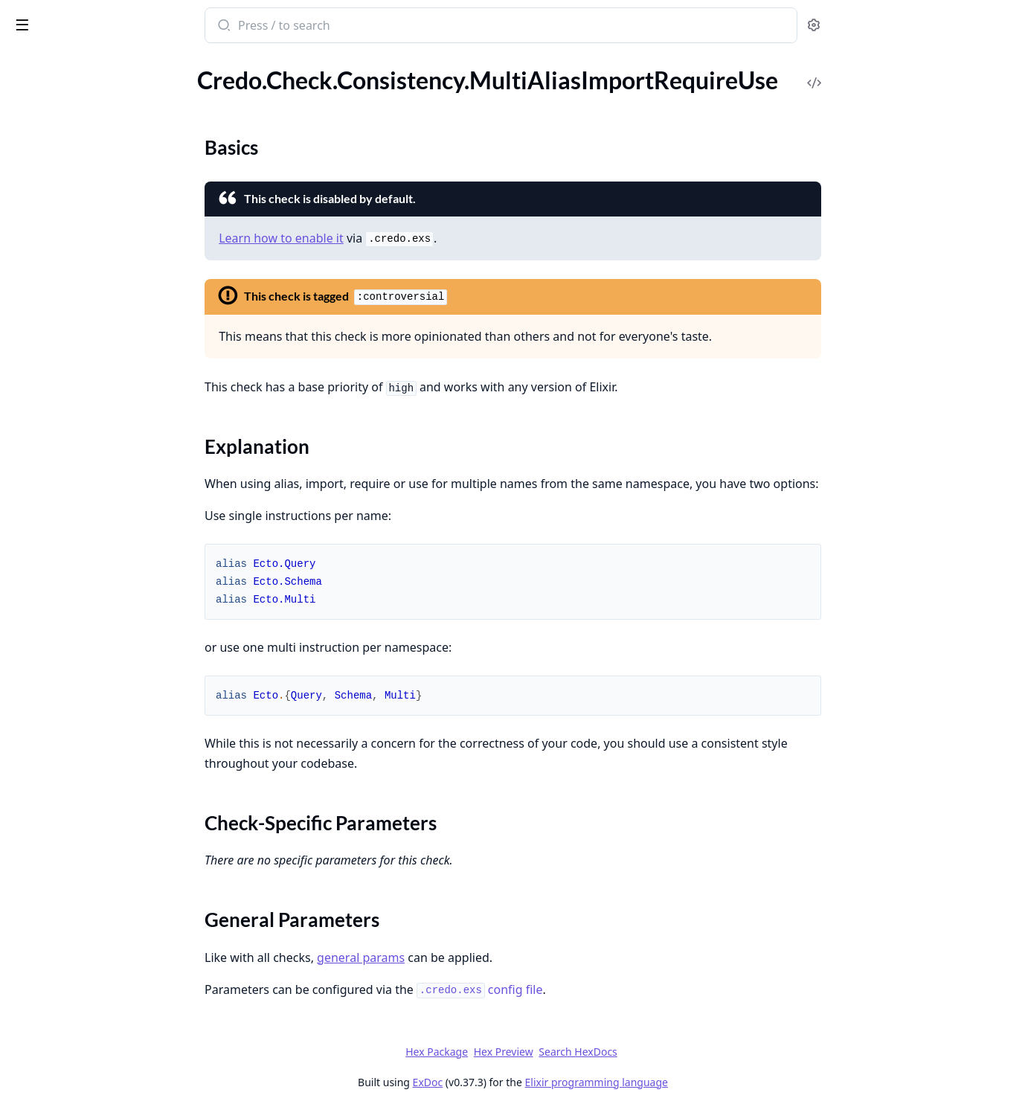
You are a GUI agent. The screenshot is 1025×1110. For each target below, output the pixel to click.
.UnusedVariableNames (70, 578)
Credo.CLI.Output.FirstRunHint (91, 901)
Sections (47, 470)
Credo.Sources (47, 1042)
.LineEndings (42, 424)
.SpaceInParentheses (63, 537)
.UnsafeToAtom (50, 105)
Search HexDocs (689, 1052)
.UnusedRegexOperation (74, 246)
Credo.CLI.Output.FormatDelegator (102, 921)
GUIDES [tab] (29, 63)
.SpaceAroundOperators (72, 517)
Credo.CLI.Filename (61, 669)
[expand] (208, 88)
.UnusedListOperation (67, 186)
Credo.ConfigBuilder (63, 962)
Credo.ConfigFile (53, 982)
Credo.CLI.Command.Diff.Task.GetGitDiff (105, 801)
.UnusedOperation (58, 206)
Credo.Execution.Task (65, 1022)
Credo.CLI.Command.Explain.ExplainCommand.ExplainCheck (105, 821)
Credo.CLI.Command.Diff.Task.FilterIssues (105, 781)
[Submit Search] (334, 26)
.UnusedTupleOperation (72, 286)
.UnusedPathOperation (70, 226)
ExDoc (539, 1082)
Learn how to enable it (392, 238)
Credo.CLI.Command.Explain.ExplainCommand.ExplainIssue (105, 841)
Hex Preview (614, 1052)
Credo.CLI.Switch (54, 729)
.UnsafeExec (41, 85)
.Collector (35, 384)
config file (591, 989)
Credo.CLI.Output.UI (64, 941)
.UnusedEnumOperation (73, 125)
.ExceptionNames (55, 404)
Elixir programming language (707, 1082)
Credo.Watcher (49, 1062)
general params (472, 957)
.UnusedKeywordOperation (81, 165)
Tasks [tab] (169, 63)
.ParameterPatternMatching (82, 497)
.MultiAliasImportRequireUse (86, 444)
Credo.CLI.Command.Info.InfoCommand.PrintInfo (105, 881)
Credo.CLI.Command (64, 649)
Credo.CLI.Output (56, 709)
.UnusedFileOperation (67, 145)
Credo (72, 18)
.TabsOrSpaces (47, 558)
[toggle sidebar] (203, 24)
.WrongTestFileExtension (74, 306)
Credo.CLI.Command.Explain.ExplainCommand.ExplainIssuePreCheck (105, 861)
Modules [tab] (95, 63)
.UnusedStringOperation (73, 266)
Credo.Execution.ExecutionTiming (97, 1002)
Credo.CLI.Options (58, 689)
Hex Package (548, 1052)
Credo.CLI (36, 629)
